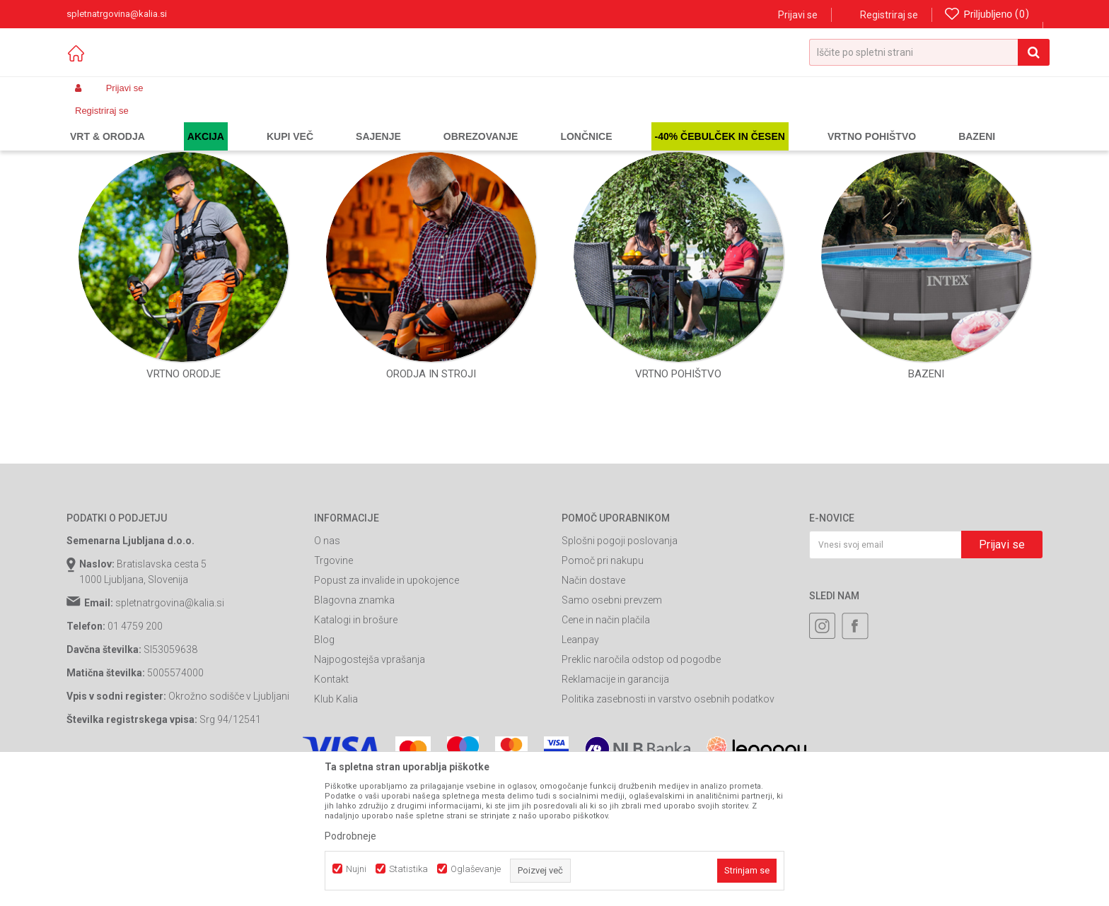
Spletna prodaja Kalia (107, 122)
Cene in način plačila (606, 725)
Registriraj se (889, 14)
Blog (324, 745)
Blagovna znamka (354, 705)
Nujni (356, 869)
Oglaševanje (476, 869)
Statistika (408, 869)
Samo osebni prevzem (612, 705)
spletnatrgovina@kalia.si (169, 708)
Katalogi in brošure (355, 725)
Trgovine (333, 665)
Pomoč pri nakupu (603, 665)
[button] (929, 52)
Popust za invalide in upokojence (386, 685)
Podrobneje (350, 836)
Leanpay (580, 745)
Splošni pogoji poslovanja (620, 646)
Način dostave (593, 685)
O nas (327, 646)
